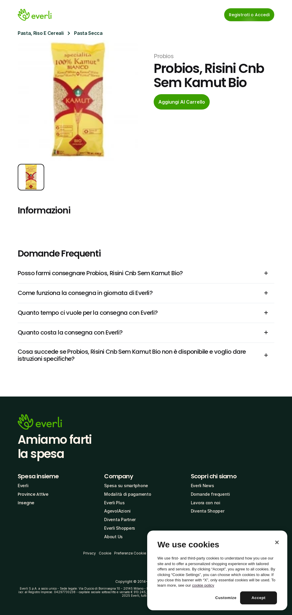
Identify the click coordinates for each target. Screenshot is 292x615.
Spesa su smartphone (126, 485)
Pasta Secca (88, 33)
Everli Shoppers (119, 528)
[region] (217, 570)
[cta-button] (182, 102)
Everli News (202, 485)
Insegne (26, 503)
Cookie (105, 553)
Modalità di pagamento (127, 494)
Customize (226, 598)
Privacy (89, 553)
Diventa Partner (120, 519)
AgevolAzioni (117, 510)
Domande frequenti (210, 494)
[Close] (276, 542)
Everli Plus (114, 502)
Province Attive (33, 494)
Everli (23, 485)
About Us (113, 536)
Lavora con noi (205, 502)
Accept (259, 598)
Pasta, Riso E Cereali (40, 33)
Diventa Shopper (207, 510)
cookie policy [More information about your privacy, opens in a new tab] (203, 585)
